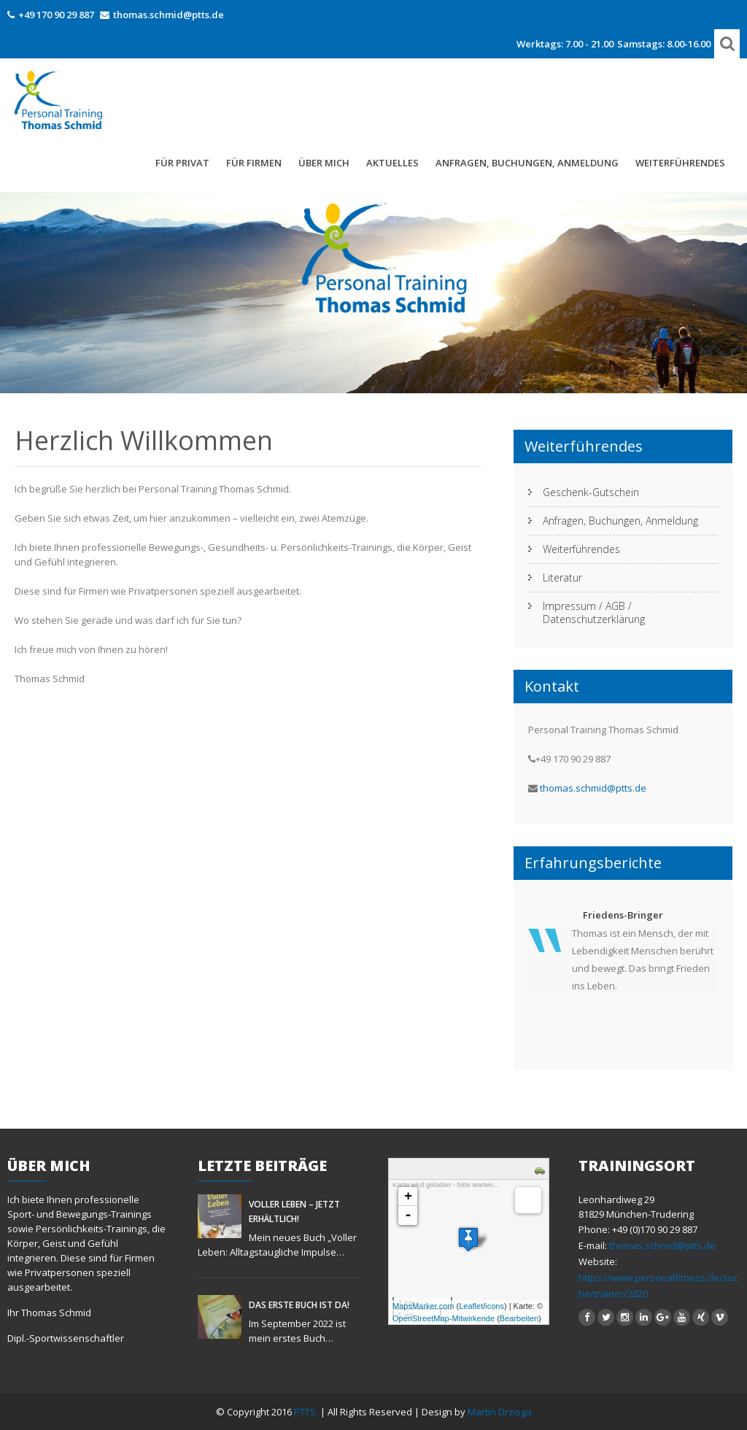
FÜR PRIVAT (182, 162)
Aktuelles (392, 162)
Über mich (323, 162)
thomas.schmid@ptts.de (168, 14)
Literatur (562, 577)
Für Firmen (254, 162)
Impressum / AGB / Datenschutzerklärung (594, 612)
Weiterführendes (680, 162)
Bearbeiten (519, 1318)
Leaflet (471, 1306)
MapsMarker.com (423, 1306)
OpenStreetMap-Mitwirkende (443, 1318)
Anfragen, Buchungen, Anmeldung (527, 162)
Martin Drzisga (500, 1411)
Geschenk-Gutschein (591, 492)
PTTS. (307, 1411)
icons (494, 1306)
